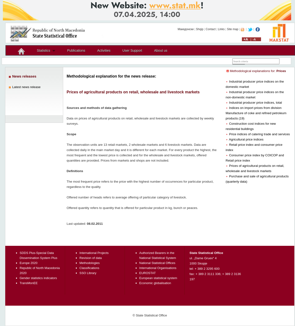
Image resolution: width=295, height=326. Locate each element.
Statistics (43, 50)
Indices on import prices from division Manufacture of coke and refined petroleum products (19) (256, 113)
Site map (232, 29)
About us (160, 50)
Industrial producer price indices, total (255, 102)
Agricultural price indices (246, 139)
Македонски (186, 29)
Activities (104, 50)
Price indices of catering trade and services (259, 134)
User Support (132, 50)
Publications (76, 50)
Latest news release (26, 87)
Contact (211, 29)
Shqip (199, 29)
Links (221, 29)
